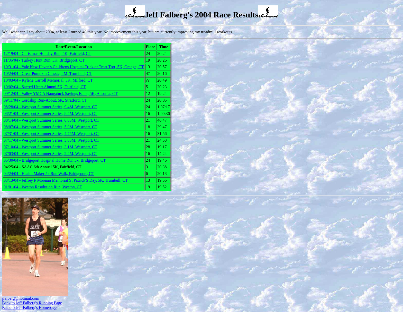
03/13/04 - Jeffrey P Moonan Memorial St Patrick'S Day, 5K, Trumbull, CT (66, 180)
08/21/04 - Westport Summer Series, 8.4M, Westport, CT (50, 113)
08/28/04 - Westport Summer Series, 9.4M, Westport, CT (50, 107)
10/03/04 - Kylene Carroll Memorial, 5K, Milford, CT (48, 80)
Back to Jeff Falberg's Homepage (29, 307)
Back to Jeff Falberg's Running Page (32, 303)
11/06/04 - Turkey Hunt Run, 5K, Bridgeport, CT (44, 60)
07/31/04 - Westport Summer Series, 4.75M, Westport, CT (51, 133)
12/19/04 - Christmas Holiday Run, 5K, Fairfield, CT (47, 53)
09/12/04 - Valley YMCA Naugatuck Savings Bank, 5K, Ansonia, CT (61, 93)
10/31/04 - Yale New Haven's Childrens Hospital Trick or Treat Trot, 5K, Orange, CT (74, 67)
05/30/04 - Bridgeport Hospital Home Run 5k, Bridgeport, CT (55, 160)
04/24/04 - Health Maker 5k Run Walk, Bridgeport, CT (49, 173)
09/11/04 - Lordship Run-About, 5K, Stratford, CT (45, 100)
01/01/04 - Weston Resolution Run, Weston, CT (43, 187)
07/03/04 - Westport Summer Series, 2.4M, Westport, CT (50, 153)
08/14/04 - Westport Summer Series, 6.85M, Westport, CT (51, 120)
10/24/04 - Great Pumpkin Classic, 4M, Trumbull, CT (48, 73)
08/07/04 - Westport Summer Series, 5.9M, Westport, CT (50, 127)
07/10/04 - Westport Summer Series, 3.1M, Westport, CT (50, 147)
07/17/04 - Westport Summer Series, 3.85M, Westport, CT (51, 140)
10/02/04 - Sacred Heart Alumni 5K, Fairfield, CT (45, 87)
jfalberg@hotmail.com (20, 298)
